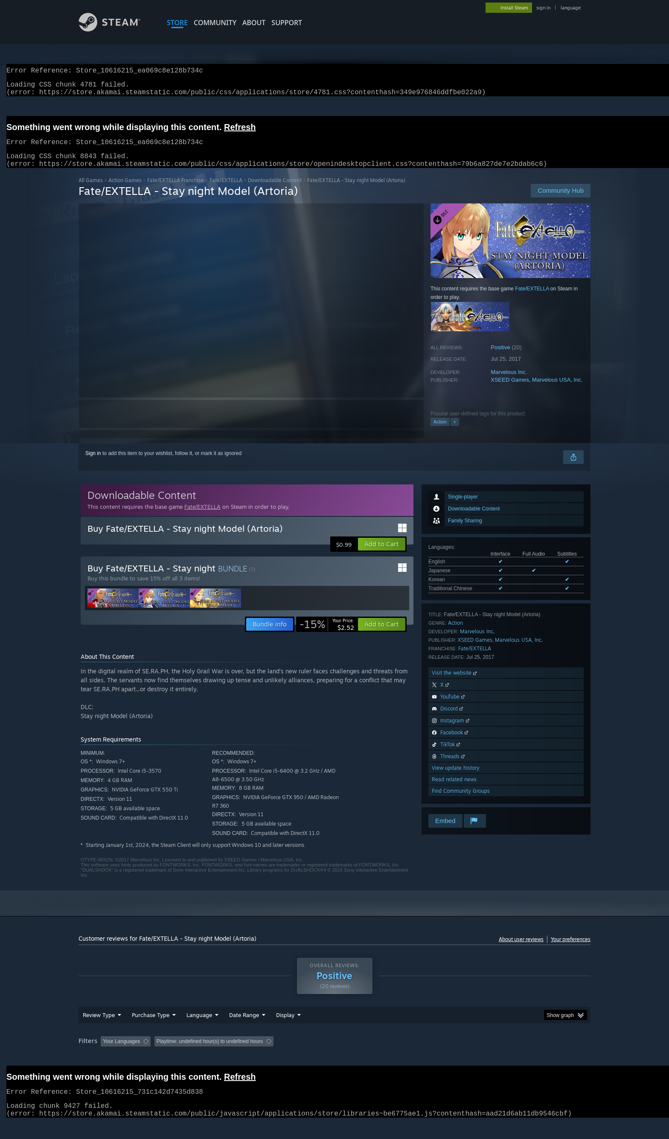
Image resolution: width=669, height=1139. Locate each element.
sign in (543, 8)
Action (440, 432)
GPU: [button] (479, 1058)
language (571, 8)
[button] (382, 554)
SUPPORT (286, 22)
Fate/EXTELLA (225, 190)
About (253, 22)
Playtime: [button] (273, 1058)
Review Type (99, 1031)
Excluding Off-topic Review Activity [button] (208, 1058)
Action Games (125, 190)
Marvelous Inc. (509, 382)
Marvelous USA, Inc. (557, 390)
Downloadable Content (275, 190)
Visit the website (455, 683)
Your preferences (570, 949)
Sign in (93, 464)
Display (285, 1031)
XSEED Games (510, 390)
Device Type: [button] (516, 1058)
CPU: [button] (450, 1058)
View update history (456, 778)
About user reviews (521, 949)
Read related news (454, 789)
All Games (91, 190)
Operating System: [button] (406, 1058)
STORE (177, 22)
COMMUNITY (215, 22)
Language (199, 1031)
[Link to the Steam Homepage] (116, 29)
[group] (334, 1058)
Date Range (244, 1031)
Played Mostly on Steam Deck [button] (335, 1058)
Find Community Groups (461, 801)
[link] (327, 634)
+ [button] (455, 432)
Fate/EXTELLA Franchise (175, 190)
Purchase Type (150, 1031)
